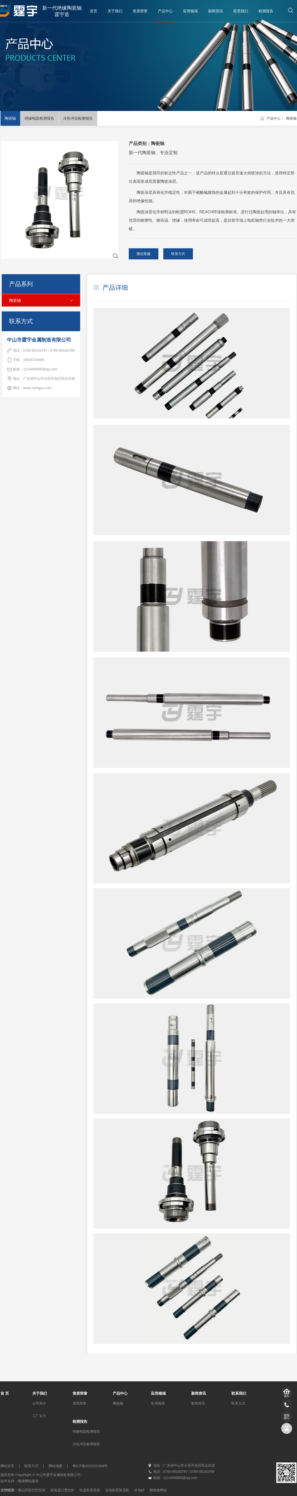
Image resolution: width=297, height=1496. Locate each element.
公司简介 (39, 1403)
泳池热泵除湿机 (117, 1490)
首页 (93, 11)
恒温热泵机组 (89, 1490)
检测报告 (266, 11)
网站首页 (7, 1466)
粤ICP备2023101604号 (90, 1466)
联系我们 (240, 11)
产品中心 (165, 11)
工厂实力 (39, 1416)
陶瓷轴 (10, 118)
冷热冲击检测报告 (78, 118)
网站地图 (55, 1466)
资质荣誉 (140, 11)
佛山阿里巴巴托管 (31, 1490)
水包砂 (139, 1490)
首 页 (4, 1393)
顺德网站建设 (28, 1481)
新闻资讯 (215, 11)
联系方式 (178, 254)
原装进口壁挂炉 (62, 1490)
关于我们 (115, 11)
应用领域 (190, 11)
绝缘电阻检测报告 (39, 118)
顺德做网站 (158, 1490)
